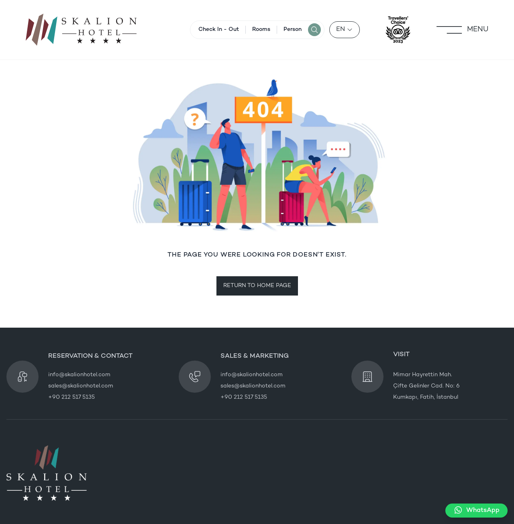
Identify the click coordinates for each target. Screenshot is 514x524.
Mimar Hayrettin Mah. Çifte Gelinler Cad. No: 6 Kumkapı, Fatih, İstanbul (426, 386)
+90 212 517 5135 (71, 397)
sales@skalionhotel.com (80, 386)
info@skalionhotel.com (79, 375)
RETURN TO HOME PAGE (257, 286)
